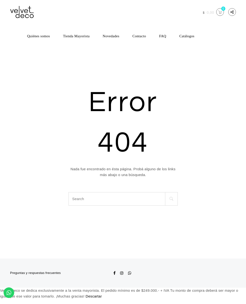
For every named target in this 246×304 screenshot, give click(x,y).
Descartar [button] (94, 296)
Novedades (111, 36)
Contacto (139, 36)
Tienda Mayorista (76, 36)
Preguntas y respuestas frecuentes (35, 273)
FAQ (162, 36)
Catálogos (186, 36)
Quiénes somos (38, 36)
